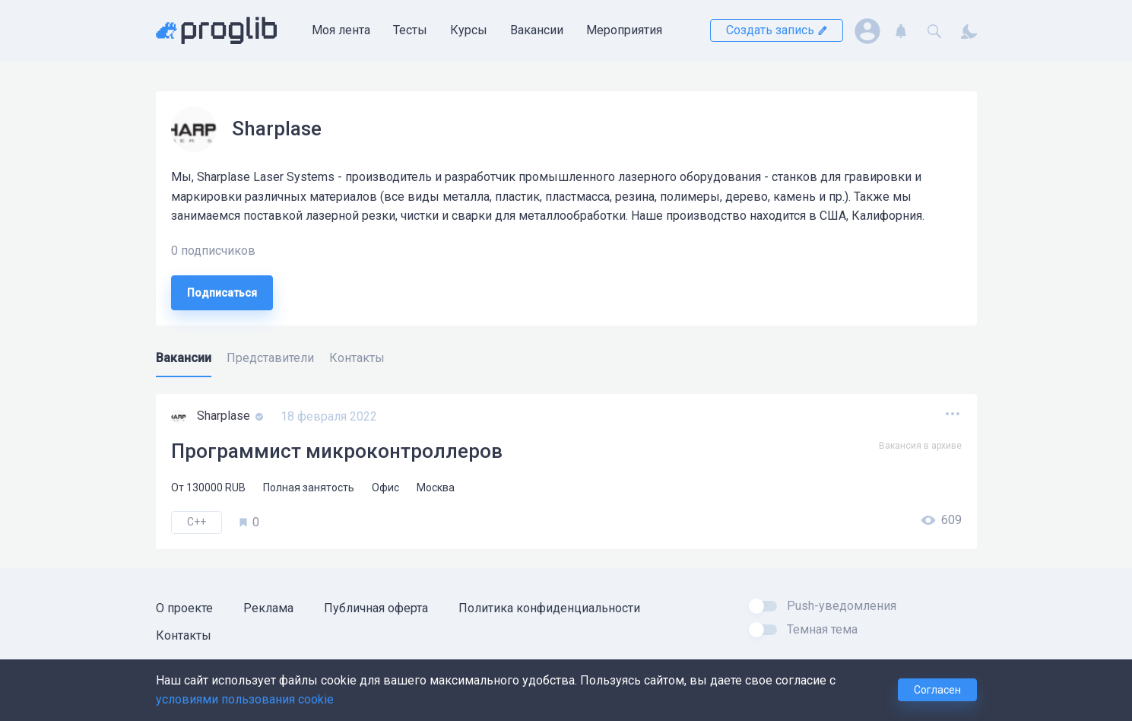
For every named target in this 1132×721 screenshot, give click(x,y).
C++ (196, 522)
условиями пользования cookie (245, 699)
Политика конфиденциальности (549, 608)
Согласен (937, 690)
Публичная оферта (376, 608)
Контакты (183, 635)
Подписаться (222, 293)
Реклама (268, 608)
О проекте (184, 608)
